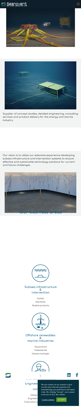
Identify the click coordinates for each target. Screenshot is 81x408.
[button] (40, 375)
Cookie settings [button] (48, 400)
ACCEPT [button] (61, 400)
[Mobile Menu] (78, 4)
